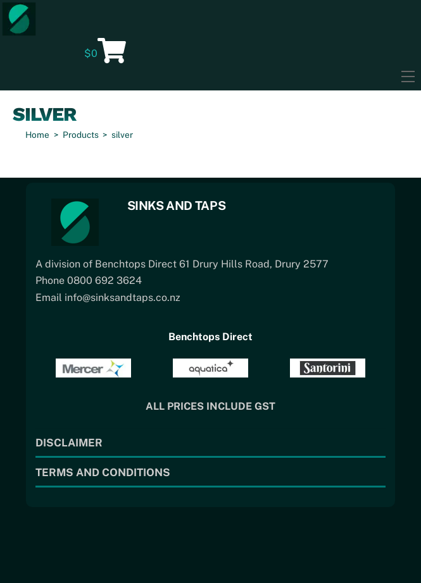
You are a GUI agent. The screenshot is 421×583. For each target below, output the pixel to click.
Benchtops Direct (210, 337)
